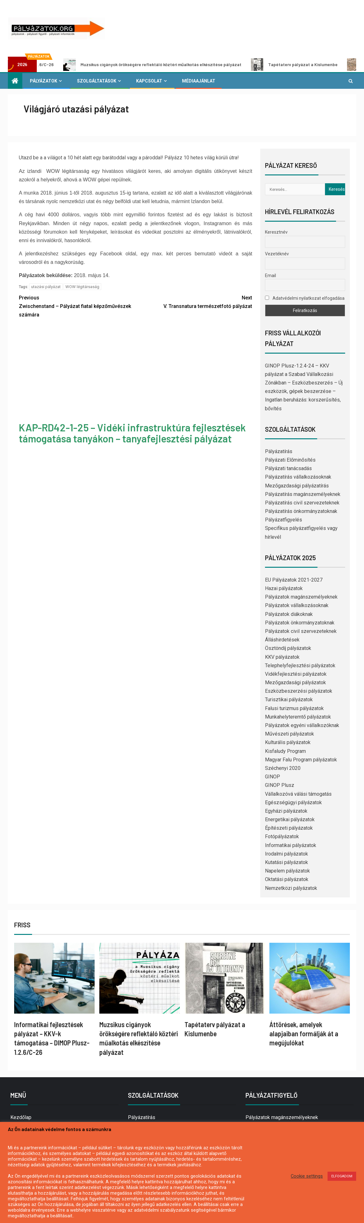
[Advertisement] (135, 371)
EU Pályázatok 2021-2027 (294, 580)
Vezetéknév (277, 253)
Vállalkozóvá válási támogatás (298, 794)
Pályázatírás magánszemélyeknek (302, 494)
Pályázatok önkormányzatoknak (299, 623)
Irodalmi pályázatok (286, 854)
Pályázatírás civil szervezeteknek (302, 503)
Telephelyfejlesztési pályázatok (300, 665)
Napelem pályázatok (287, 871)
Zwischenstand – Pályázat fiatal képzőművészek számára (77, 305)
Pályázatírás (278, 451)
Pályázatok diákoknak (289, 614)
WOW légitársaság (82, 286)
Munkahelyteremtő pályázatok (298, 717)
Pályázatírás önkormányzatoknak (301, 511)
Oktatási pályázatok (286, 879)
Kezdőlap (20, 1117)
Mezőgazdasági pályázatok (295, 682)
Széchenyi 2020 (283, 768)
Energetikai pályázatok (290, 819)
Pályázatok (43, 80)
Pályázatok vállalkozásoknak (296, 605)
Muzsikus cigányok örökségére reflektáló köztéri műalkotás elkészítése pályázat (180, 64)
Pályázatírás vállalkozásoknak (298, 477)
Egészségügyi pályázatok (293, 802)
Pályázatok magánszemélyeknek (301, 597)
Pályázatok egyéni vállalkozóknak (302, 725)
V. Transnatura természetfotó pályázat (193, 301)
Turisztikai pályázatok (289, 700)
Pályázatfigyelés (283, 520)
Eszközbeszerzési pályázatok (298, 691)
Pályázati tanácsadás (288, 468)
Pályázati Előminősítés (290, 460)
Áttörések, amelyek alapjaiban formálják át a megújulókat (303, 1033)
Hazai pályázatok (284, 588)
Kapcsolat (149, 80)
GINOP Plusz (279, 785)
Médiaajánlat (198, 80)
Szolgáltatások (96, 80)
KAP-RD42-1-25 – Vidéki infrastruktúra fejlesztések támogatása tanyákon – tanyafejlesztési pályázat (132, 432)
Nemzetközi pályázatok (291, 888)
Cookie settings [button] (307, 1176)
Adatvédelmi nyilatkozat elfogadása (305, 298)
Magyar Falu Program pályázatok (301, 760)
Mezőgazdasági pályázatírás (297, 486)
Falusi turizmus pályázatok (294, 708)
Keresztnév (276, 232)
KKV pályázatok (282, 657)
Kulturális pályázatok (288, 742)
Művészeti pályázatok (289, 734)
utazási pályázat (46, 286)
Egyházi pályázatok (286, 811)
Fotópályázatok (282, 836)
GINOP (272, 777)
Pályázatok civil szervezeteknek (301, 631)
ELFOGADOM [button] (341, 1176)
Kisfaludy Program (285, 751)
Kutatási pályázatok (286, 862)
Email (270, 275)
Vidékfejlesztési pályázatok (296, 674)
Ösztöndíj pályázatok (288, 648)
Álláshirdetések (282, 640)
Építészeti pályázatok (289, 828)
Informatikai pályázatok (290, 845)
